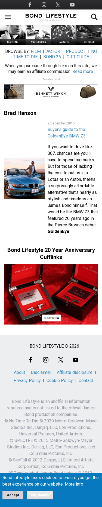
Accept (13, 498)
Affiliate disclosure (74, 372)
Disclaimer (41, 372)
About (19, 372)
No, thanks (40, 498)
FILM (36, 51)
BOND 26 (52, 56)
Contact (86, 380)
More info (74, 486)
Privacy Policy (27, 380)
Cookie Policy (60, 380)
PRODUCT (75, 51)
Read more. (83, 71)
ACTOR (53, 51)
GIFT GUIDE (78, 56)
